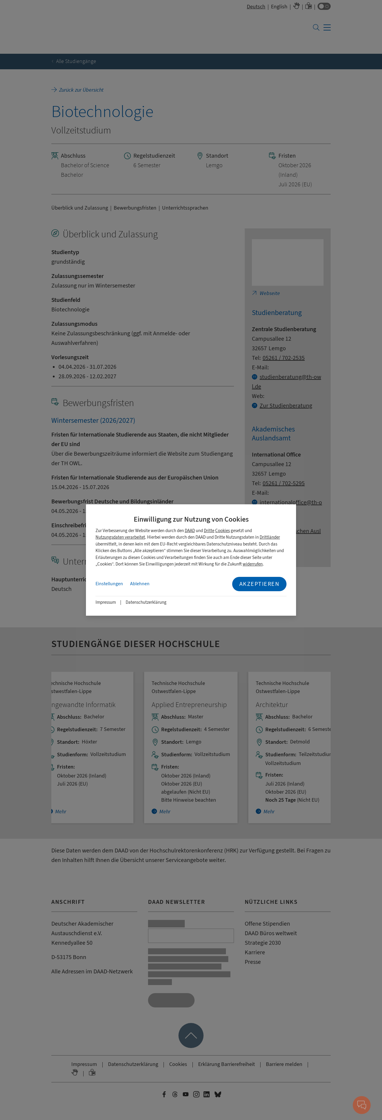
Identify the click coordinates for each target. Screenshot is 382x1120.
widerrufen (253, 564)
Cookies (222, 531)
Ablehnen (140, 584)
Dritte (209, 531)
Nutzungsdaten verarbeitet (120, 537)
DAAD (190, 531)
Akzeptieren (259, 584)
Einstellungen (109, 584)
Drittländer (270, 537)
